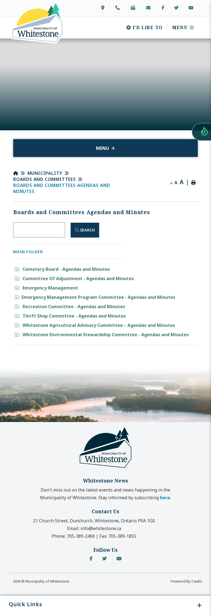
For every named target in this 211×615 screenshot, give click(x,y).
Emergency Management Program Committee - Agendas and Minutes (95, 297)
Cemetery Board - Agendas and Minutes (62, 269)
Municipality (45, 173)
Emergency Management (46, 288)
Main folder (28, 251)
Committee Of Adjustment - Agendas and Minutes (74, 278)
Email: (94, 528)
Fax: (117, 536)
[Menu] (181, 27)
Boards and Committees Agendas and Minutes (61, 188)
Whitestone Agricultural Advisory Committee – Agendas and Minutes (95, 325)
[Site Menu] (105, 148)
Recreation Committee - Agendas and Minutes (70, 307)
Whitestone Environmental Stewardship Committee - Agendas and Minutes (102, 335)
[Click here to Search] (85, 230)
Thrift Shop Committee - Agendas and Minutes (70, 316)
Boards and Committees (44, 179)
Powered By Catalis (186, 581)
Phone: (73, 536)
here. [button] (165, 498)
